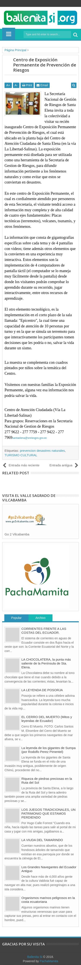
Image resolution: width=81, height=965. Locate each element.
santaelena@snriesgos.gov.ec (29, 437)
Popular (16, 618)
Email (42, 85)
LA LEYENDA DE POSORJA (42, 690)
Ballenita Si (34, 957)
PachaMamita (49, 961)
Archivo (40, 618)
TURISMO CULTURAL (21, 455)
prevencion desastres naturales (42, 450)
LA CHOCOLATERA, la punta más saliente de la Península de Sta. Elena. (46, 663)
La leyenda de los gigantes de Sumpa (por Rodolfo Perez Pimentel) (48, 750)
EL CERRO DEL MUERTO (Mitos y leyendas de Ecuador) (46, 719)
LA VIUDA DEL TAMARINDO (42, 840)
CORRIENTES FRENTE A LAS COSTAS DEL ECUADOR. (43, 630)
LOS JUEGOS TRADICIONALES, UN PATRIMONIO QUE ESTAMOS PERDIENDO (48, 813)
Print (27, 85)
